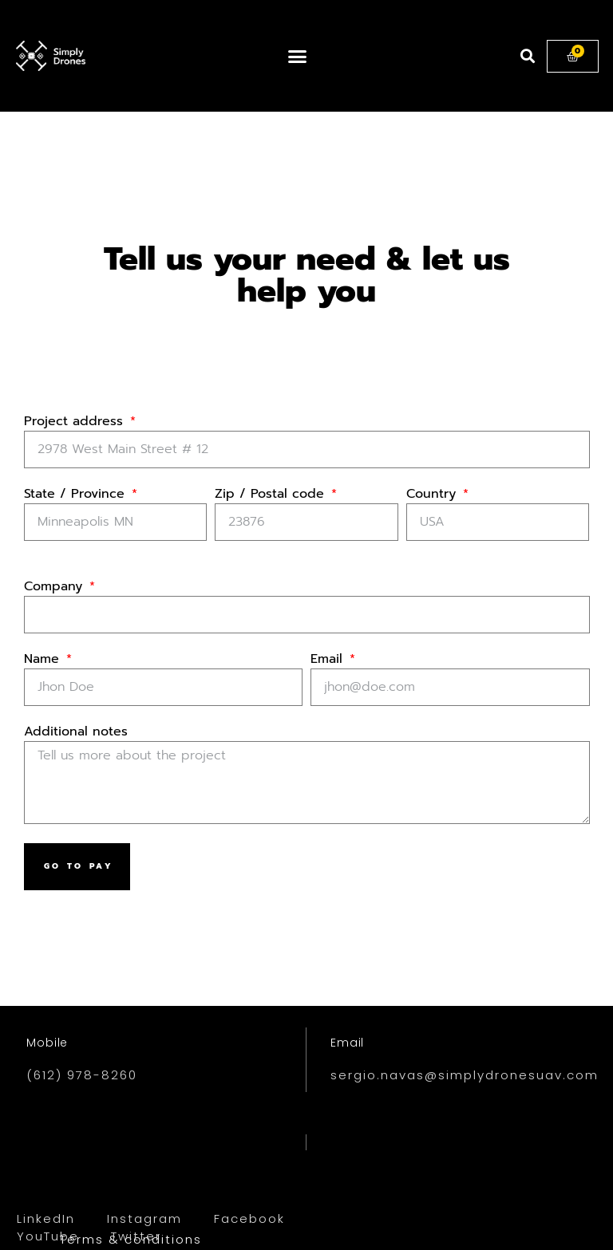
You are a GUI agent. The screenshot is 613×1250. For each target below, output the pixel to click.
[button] (297, 56)
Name (44, 660)
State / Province (76, 495)
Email (328, 660)
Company (55, 588)
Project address (76, 423)
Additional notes (76, 733)
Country (433, 495)
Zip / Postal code (272, 495)
